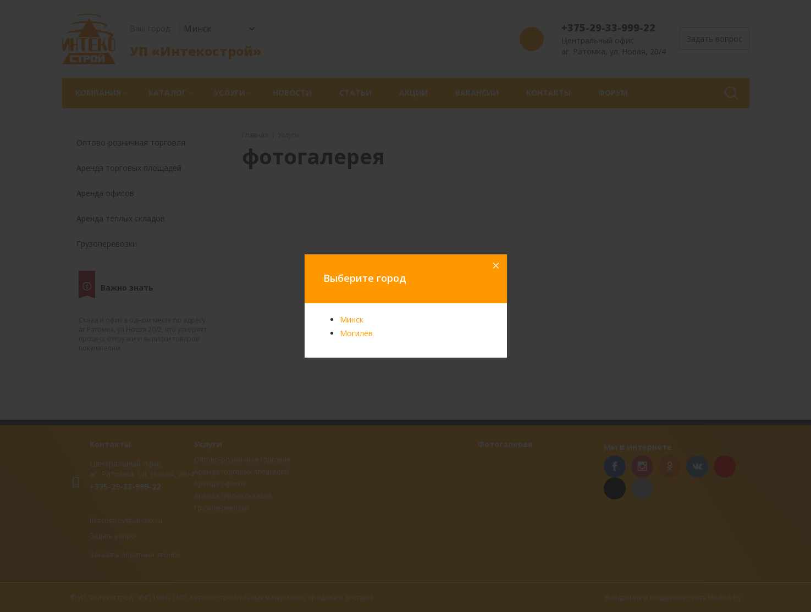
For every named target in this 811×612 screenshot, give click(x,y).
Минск (351, 319)
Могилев (356, 333)
